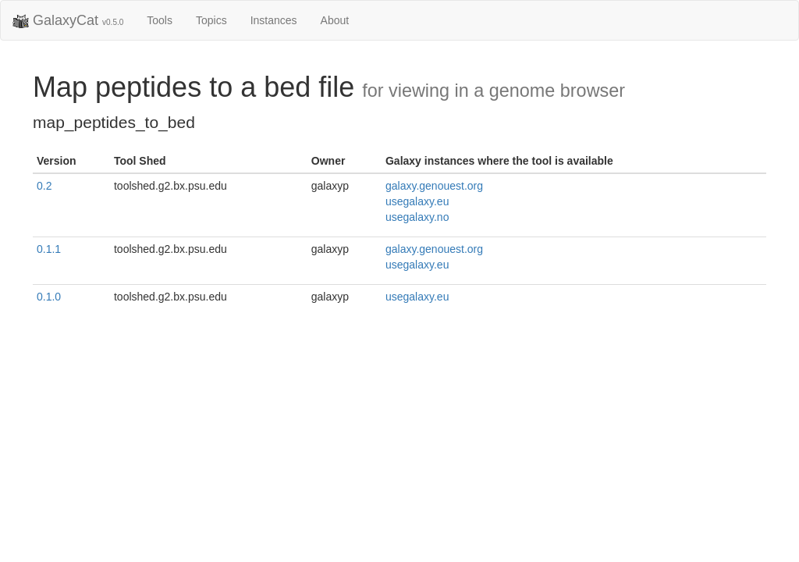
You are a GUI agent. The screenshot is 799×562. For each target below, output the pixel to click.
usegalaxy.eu (417, 201)
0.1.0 (49, 296)
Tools (159, 20)
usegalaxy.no (417, 217)
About (335, 20)
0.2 (44, 186)
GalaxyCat (67, 21)
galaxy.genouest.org (434, 186)
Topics (211, 20)
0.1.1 (49, 249)
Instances (273, 20)
